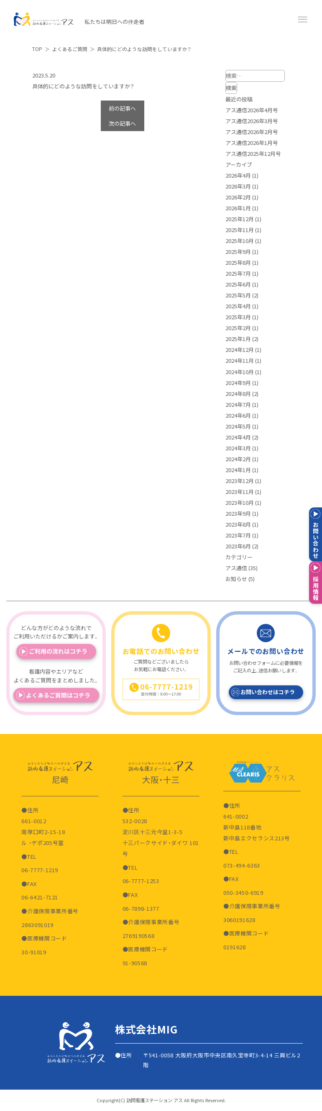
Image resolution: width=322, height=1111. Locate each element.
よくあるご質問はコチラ (58, 695)
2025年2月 (238, 328)
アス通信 (236, 568)
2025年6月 (238, 284)
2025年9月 (238, 252)
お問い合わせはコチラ (267, 692)
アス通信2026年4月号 (251, 110)
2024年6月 (238, 415)
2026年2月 (238, 197)
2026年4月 (238, 175)
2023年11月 (239, 492)
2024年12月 (239, 350)
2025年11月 (239, 230)
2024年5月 (238, 426)
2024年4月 (238, 437)
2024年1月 (238, 470)
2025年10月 (239, 241)
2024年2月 (238, 459)
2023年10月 (239, 502)
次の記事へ (122, 123)
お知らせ (236, 579)
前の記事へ (122, 108)
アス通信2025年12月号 (253, 154)
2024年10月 (239, 372)
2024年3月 (238, 448)
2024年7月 (238, 404)
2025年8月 (238, 262)
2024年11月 (239, 360)
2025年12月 (239, 219)
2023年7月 (238, 535)
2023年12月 (239, 481)
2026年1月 (238, 208)
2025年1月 (238, 339)
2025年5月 (238, 295)
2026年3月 (238, 186)
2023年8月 (238, 524)
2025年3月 (238, 317)
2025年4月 (238, 306)
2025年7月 (238, 273)
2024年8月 (238, 394)
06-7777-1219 (39, 870)
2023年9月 (238, 513)
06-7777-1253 (141, 881)
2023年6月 (238, 546)
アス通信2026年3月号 (251, 121)
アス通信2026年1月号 (251, 143)
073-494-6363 (241, 865)
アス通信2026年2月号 (251, 132)
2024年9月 (238, 383)
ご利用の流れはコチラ (58, 651)
